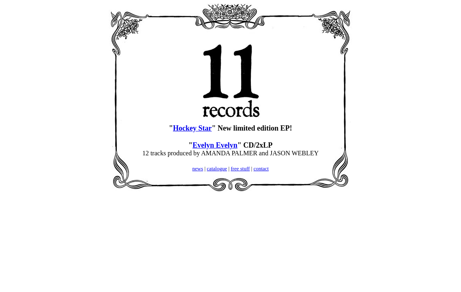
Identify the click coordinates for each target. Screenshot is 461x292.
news (197, 168)
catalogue (217, 168)
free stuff (240, 168)
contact (261, 168)
